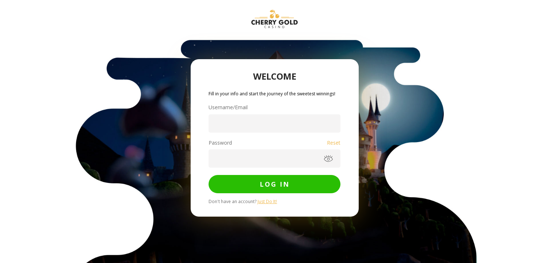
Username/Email (228, 107)
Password (274, 143)
